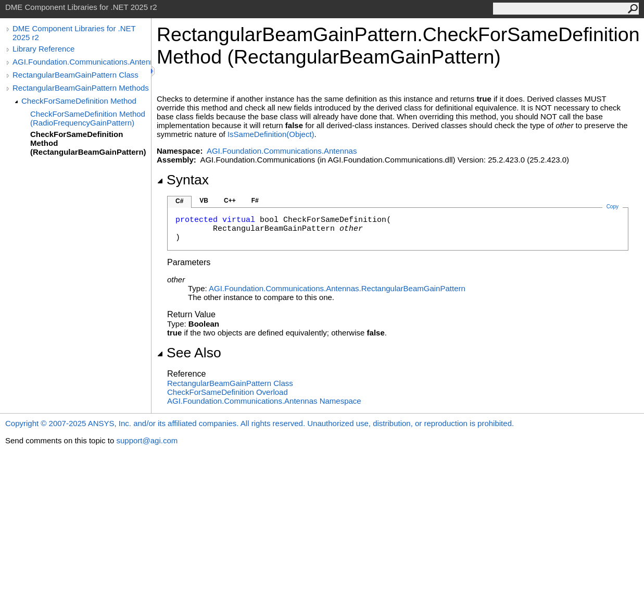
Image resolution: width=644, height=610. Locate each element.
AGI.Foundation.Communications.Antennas (81, 61)
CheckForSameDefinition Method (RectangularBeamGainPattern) (88, 143)
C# (179, 201)
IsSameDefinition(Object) (271, 134)
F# (255, 200)
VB (203, 200)
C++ (230, 200)
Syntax (183, 180)
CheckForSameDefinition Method (78, 100)
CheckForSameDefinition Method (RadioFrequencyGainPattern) (87, 118)
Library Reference (43, 48)
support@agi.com (147, 440)
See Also (189, 352)
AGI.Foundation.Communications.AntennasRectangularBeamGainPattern (337, 288)
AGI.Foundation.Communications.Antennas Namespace (264, 400)
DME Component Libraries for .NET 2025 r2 (73, 33)
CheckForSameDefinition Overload (227, 392)
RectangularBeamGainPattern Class (75, 74)
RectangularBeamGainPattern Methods (80, 87)
